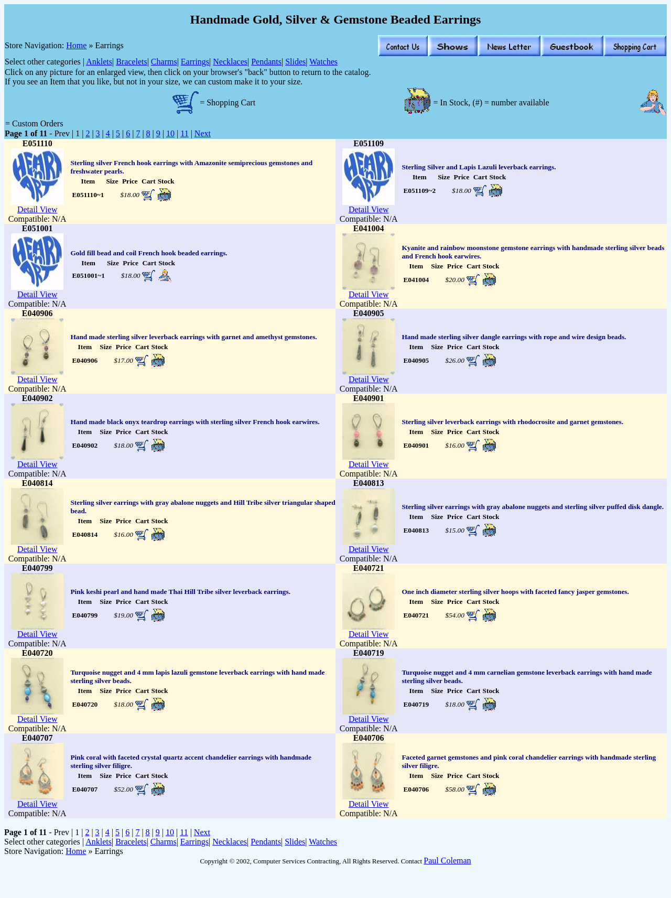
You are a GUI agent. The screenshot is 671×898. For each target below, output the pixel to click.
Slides (295, 61)
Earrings (195, 61)
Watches (323, 61)
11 (184, 133)
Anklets (99, 61)
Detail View (37, 209)
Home (76, 45)
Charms (164, 61)
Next (202, 133)
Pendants (266, 61)
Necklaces (230, 61)
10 (170, 133)
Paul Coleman (447, 860)
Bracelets (131, 61)
